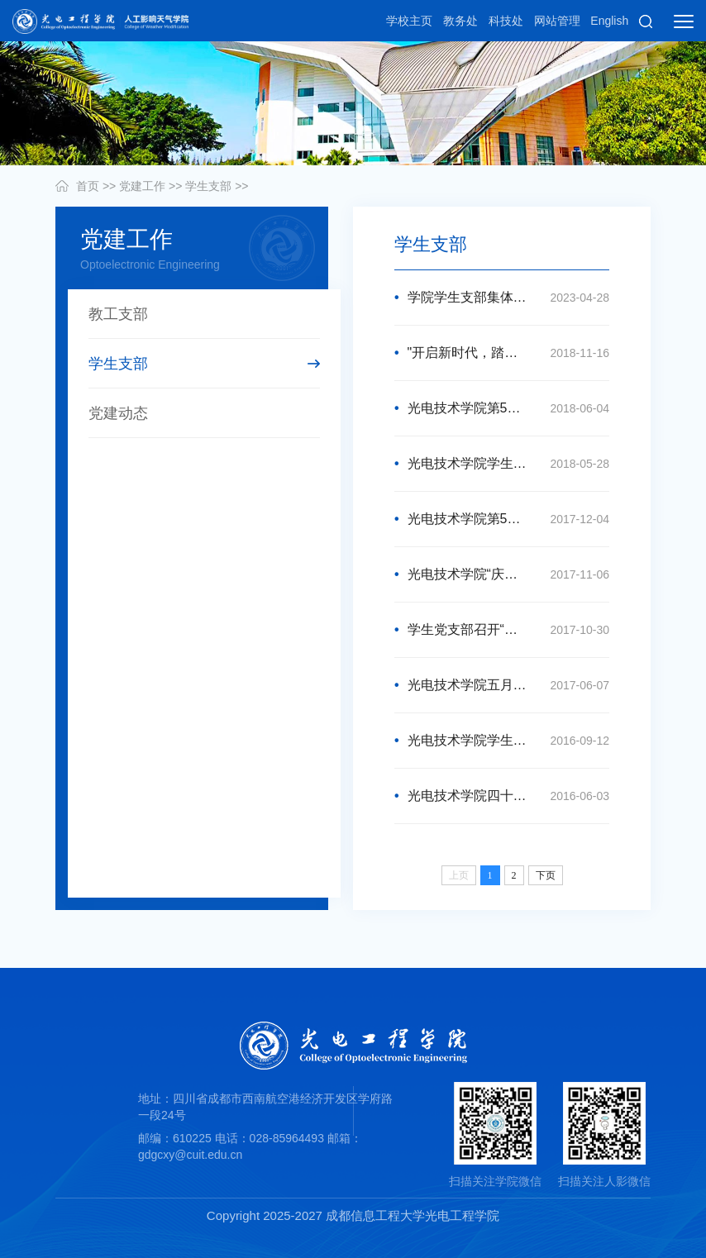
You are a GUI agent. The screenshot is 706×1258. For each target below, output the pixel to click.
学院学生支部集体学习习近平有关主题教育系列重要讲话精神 (501, 297)
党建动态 (118, 413)
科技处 (506, 20)
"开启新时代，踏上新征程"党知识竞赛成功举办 (501, 353)
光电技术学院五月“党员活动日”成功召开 (501, 685)
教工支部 (118, 314)
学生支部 (208, 186)
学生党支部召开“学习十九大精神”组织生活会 (501, 630)
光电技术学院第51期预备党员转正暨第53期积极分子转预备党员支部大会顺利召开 (501, 408)
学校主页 (409, 20)
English (609, 20)
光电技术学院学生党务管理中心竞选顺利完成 (501, 463)
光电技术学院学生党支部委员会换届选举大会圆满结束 (501, 740)
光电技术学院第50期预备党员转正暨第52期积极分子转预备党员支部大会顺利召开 (501, 519)
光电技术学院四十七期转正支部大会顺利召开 (501, 796)
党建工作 (142, 186)
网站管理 (557, 20)
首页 (87, 186)
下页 (546, 875)
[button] (645, 20)
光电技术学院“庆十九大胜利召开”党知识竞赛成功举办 (501, 574)
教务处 (460, 20)
